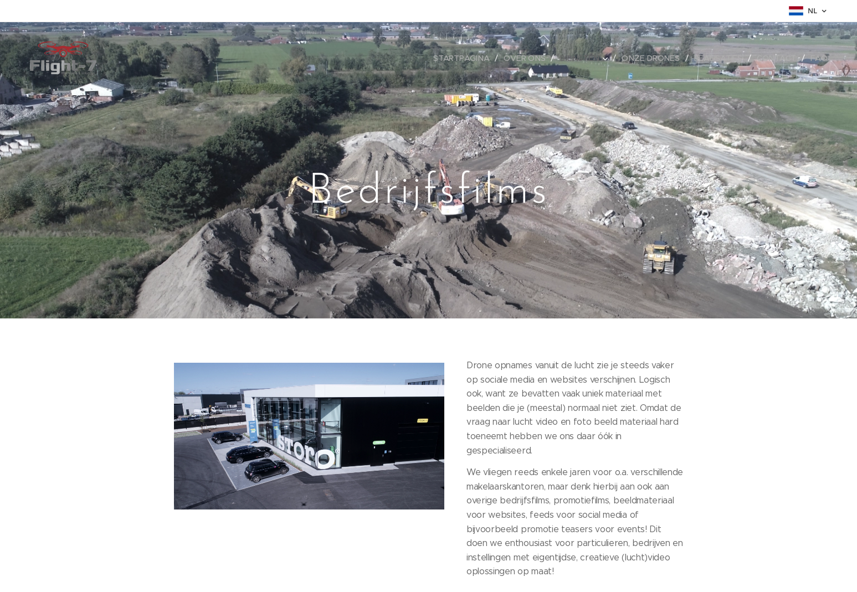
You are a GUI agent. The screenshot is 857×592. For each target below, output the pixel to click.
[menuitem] (466, 58)
